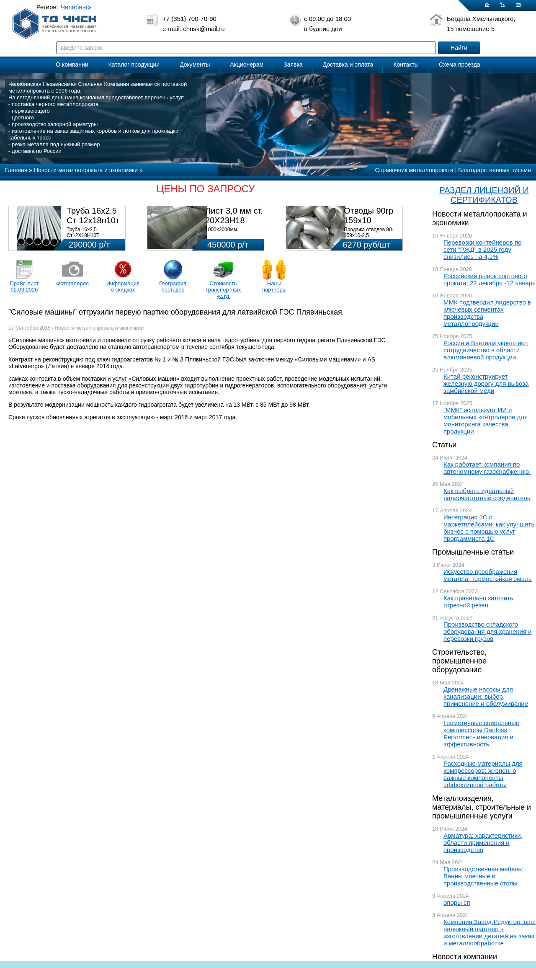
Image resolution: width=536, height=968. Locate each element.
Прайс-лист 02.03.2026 (24, 286)
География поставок (172, 286)
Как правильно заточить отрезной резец (478, 601)
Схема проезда (459, 64)
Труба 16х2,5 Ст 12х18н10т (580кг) (93, 220)
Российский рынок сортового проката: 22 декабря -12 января (489, 279)
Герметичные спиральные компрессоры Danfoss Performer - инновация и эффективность (481, 733)
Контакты (405, 64)
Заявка (292, 64)
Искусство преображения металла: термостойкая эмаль (487, 575)
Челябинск (76, 6)
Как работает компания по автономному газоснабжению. (487, 468)
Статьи (444, 445)
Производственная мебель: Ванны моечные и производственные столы (483, 876)
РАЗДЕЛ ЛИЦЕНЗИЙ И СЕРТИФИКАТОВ (484, 195)
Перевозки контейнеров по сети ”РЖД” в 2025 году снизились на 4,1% (482, 249)
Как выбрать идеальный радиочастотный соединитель (487, 494)
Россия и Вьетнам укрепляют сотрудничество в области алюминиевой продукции (485, 350)
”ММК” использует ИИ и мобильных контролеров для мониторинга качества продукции (485, 420)
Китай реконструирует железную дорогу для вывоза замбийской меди (485, 383)
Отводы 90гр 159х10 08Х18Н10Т (368, 220)
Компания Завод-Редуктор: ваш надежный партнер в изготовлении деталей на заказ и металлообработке (489, 932)
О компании (72, 64)
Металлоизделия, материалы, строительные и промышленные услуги (481, 807)
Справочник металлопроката (414, 170)
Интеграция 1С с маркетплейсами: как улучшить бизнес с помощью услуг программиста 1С (488, 528)
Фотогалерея (72, 283)
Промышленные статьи (473, 552)
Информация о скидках (123, 286)
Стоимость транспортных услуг (223, 289)
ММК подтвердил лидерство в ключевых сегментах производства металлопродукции (487, 313)
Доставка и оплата (348, 64)
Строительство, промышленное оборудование (459, 661)
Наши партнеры (274, 286)
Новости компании (464, 957)
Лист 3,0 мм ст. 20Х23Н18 (234, 215)
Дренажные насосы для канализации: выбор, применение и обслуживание (485, 696)
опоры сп (456, 902)
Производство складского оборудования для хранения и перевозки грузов (487, 631)
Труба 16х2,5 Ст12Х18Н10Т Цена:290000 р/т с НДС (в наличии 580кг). (94, 238)
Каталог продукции (134, 64)
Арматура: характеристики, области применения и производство (483, 842)
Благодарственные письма (494, 170)
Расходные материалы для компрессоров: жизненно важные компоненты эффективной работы (483, 774)
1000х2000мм (221, 229)
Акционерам (246, 64)
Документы (195, 64)
